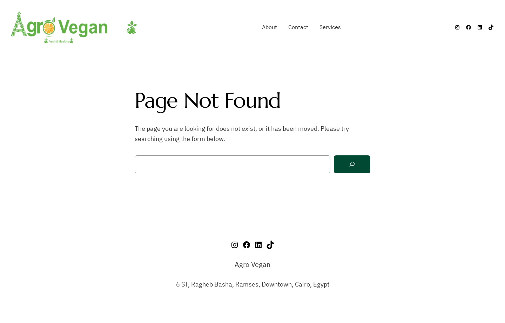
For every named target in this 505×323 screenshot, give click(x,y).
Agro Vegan (252, 264)
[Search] (352, 164)
